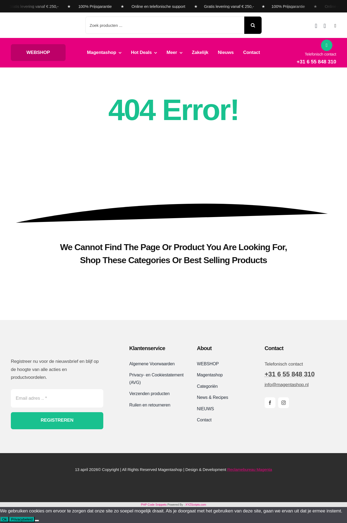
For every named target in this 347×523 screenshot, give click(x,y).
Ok (4, 519)
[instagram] (283, 402)
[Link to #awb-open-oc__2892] (335, 25)
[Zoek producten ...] (165, 25)
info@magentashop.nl (287, 384)
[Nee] (37, 520)
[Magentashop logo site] (39, 344)
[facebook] (270, 402)
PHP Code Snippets (154, 504)
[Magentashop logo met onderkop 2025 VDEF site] (41, 19)
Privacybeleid (22, 519)
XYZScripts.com (195, 504)
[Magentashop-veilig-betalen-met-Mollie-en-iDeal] (173, 483)
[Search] (253, 25)
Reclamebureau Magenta (249, 469)
